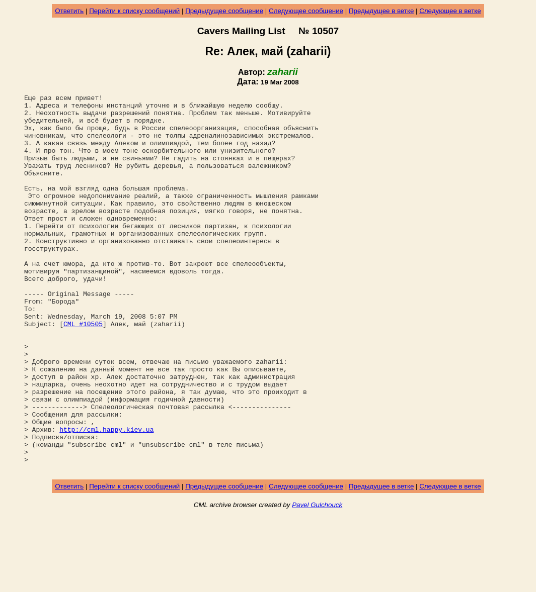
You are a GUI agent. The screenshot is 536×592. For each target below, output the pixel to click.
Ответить (69, 11)
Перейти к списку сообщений (134, 11)
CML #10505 (83, 370)
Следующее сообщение (306, 11)
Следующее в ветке (450, 11)
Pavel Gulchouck (317, 580)
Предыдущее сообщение (224, 11)
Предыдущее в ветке (381, 11)
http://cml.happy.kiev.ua (106, 497)
